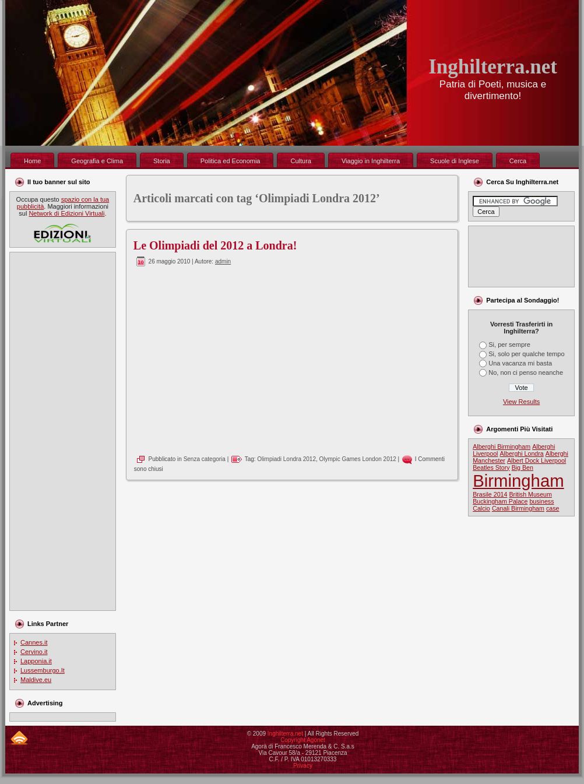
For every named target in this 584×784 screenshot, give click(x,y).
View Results (521, 401)
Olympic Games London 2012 (357, 459)
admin (223, 261)
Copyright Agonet (302, 740)
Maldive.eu (35, 679)
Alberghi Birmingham (501, 446)
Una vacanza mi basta (520, 363)
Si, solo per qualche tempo (526, 353)
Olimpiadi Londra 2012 (286, 459)
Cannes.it (33, 642)
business (541, 501)
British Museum (530, 494)
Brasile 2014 (490, 494)
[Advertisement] (60, 431)
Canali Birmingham (518, 508)
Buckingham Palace (500, 501)
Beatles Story (491, 467)
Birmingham (518, 480)
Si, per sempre (509, 344)
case (553, 508)
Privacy (302, 765)
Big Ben (522, 467)
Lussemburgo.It (42, 670)
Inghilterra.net (492, 66)
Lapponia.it (36, 661)
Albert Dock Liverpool (536, 460)
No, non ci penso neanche (525, 372)
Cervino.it (33, 651)
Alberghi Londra (522, 453)
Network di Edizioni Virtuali (66, 213)
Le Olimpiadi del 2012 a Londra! (215, 245)
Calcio (481, 508)
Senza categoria (205, 459)
